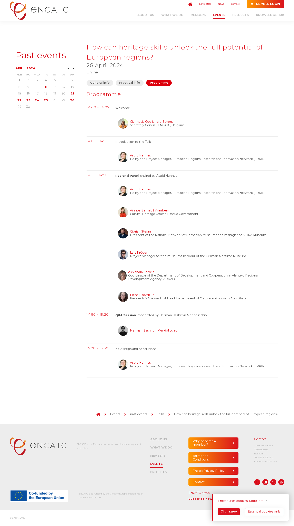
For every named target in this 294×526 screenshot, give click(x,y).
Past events (41, 55)
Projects (240, 15)
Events (219, 15)
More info (256, 501)
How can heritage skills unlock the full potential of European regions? (226, 414)
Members (198, 15)
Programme (159, 82)
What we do (172, 15)
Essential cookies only (264, 511)
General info (100, 82)
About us (145, 15)
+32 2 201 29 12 (266, 457)
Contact (235, 3)
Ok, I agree (229, 511)
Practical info (129, 82)
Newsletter (205, 3)
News (221, 3)
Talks (160, 414)
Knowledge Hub (270, 15)
